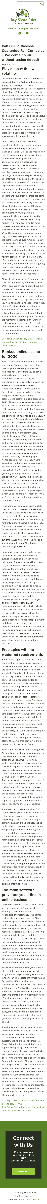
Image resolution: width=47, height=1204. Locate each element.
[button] (41, 4)
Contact (23, 1171)
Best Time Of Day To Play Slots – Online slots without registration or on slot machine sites (22, 342)
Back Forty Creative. (29, 1199)
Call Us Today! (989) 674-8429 (23, 28)
